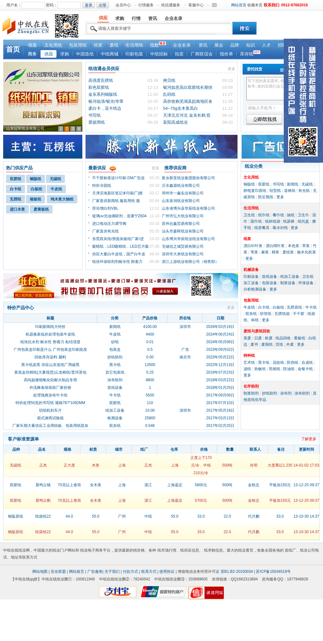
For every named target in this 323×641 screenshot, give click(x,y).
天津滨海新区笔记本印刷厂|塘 (117, 193)
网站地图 (40, 571)
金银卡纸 (305, 369)
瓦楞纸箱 (282, 313)
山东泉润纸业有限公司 (181, 201)
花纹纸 (278, 362)
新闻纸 (292, 184)
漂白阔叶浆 (275, 246)
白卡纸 (15, 189)
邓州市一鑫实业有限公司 (183, 193)
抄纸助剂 (269, 393)
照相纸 (274, 369)
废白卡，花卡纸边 (104, 108)
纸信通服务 (170, 5)
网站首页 (238, 5)
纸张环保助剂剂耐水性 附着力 (117, 261)
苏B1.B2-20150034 (237, 571)
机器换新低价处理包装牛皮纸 (50, 334)
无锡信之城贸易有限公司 (183, 246)
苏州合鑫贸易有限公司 (181, 223)
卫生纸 (249, 215)
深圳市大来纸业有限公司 (183, 254)
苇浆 (254, 252)
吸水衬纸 (280, 228)
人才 (266, 45)
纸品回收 (283, 338)
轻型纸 (275, 190)
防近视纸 (265, 197)
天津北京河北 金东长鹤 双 (187, 115)
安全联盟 (58, 571)
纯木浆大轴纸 (62, 199)
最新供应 (97, 168)
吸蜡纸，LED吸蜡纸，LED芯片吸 (120, 246)
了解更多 (308, 439)
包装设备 (269, 283)
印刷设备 (251, 276)
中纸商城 (109, 54)
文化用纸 (53, 45)
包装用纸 (78, 45)
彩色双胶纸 (98, 87)
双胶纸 (15, 179)
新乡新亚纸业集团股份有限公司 (188, 178)
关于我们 (112, 571)
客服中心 (196, 5)
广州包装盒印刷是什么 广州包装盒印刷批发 (50, 349)
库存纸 (250, 53)
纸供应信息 (189, 550)
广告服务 (95, 571)
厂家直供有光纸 (105, 231)
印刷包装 (134, 54)
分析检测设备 (255, 289)
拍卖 (179, 54)
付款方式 (130, 571)
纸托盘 (303, 221)
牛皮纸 (56, 189)
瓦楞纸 (15, 199)
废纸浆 (288, 252)
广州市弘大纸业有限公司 (183, 216)
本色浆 (293, 246)
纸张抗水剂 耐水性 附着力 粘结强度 (50, 342)
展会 (218, 45)
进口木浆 (17, 209)
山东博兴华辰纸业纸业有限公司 (188, 239)
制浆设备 (287, 283)
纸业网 (24, 550)
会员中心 (123, 5)
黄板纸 (299, 338)
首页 (13, 49)
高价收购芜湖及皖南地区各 (187, 101)
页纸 (279, 344)
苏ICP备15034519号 (273, 571)
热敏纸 (260, 369)
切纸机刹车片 (50, 410)
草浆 (306, 246)
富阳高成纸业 (175, 122)
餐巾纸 (278, 215)
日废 (258, 338)
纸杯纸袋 (272, 221)
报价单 (226, 54)
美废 (247, 338)
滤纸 (247, 369)
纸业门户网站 (64, 550)
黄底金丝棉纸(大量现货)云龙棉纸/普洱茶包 (50, 372)
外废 (290, 344)
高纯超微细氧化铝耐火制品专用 (50, 380)
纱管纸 (265, 313)
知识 (250, 45)
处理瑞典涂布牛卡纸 (50, 395)
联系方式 (148, 571)
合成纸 (307, 362)
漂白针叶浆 (253, 246)
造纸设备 (269, 276)
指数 (158, 45)
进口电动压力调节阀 (109, 223)
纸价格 (139, 550)
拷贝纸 (169, 80)
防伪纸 (292, 362)
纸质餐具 (261, 228)
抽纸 (290, 215)
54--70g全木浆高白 (180, 108)
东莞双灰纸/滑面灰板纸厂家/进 (118, 239)
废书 (254, 344)
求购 (64, 54)
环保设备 (306, 283)
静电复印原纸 (255, 190)
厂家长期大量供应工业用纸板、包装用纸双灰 (50, 425)
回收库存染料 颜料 (50, 357)
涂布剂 (286, 393)
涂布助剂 (302, 393)
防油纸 (288, 369)
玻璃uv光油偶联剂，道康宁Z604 (119, 216)
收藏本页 (255, 5)
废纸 (114, 45)
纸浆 (98, 45)
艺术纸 (249, 362)
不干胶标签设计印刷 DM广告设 (118, 178)
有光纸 (304, 190)
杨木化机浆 (306, 252)
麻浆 (265, 252)
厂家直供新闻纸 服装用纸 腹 (116, 201)
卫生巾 (303, 215)
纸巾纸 (263, 215)
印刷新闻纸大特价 (50, 326)
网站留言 (76, 571)
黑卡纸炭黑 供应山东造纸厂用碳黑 (50, 365)
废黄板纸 (41, 209)
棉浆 (275, 252)
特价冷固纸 (101, 185)
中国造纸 (85, 54)
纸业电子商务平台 (95, 550)
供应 (48, 54)
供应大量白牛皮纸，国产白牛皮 (118, 254)
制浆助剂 (251, 393)
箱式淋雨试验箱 (50, 418)
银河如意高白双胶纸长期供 (187, 87)
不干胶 (298, 313)
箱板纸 (35, 199)
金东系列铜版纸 (102, 94)
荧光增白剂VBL (105, 208)
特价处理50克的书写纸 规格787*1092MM (50, 403)
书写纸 (94, 115)
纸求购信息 (213, 550)
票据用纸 (96, 122)
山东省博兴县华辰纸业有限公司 (188, 208)
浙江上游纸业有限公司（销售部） (190, 261)
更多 (231, 69)
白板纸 (36, 189)
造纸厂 (290, 550)
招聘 (282, 45)
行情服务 (146, 5)
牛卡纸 (311, 307)
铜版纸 (35, 179)
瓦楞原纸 (294, 307)
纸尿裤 (288, 221)
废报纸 (267, 344)
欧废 (269, 338)
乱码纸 (169, 94)
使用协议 (166, 571)
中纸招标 (159, 54)
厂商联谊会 (202, 54)
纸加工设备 (289, 276)
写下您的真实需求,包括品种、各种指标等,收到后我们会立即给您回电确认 (280, 88)
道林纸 (289, 190)
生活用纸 (134, 45)
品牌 (234, 45)
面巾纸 (256, 221)
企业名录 (182, 45)
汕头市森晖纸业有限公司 (183, 231)
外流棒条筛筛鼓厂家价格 (50, 387)
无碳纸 (55, 179)
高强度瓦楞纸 (100, 80)
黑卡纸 (263, 362)
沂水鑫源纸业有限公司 (181, 185)
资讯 (203, 45)
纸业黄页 (245, 550)
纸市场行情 (166, 550)
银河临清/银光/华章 (106, 101)
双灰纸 (251, 313)
